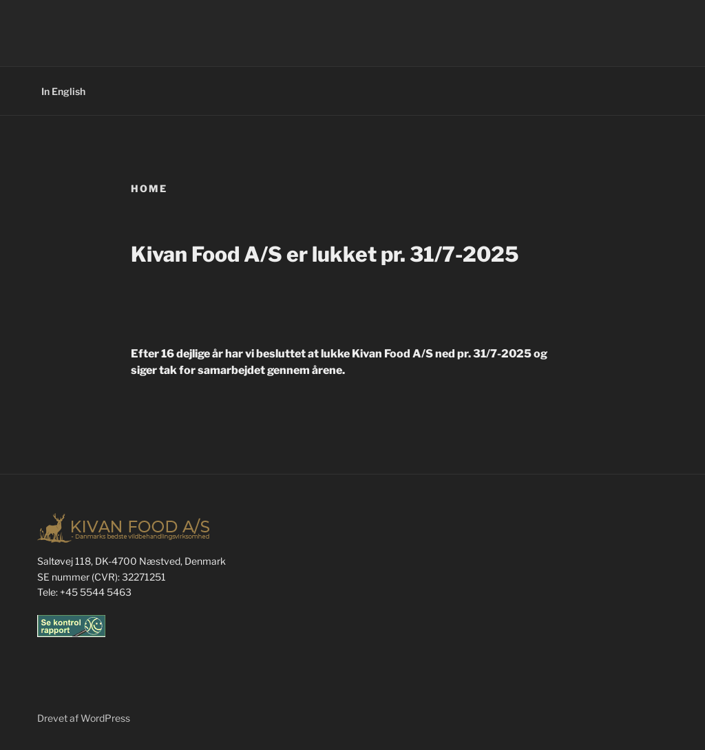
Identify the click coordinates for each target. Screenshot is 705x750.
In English (63, 91)
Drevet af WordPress (83, 718)
